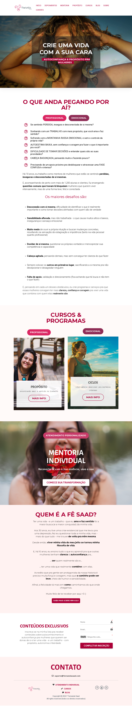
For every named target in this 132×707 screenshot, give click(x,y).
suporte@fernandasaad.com (66, 676)
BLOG (98, 5)
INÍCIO (38, 5)
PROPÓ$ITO (77, 5)
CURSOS (89, 5)
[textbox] (93, 386)
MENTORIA (64, 5)
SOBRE (106, 5)
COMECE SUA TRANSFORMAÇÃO (66, 482)
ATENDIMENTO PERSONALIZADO (66, 435)
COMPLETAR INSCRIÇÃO (96, 645)
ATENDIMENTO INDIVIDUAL (66, 685)
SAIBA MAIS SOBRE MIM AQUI (66, 601)
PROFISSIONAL (55, 118)
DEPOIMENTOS (51, 5)
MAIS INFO (39, 398)
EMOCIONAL (78, 118)
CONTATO (40, 10)
